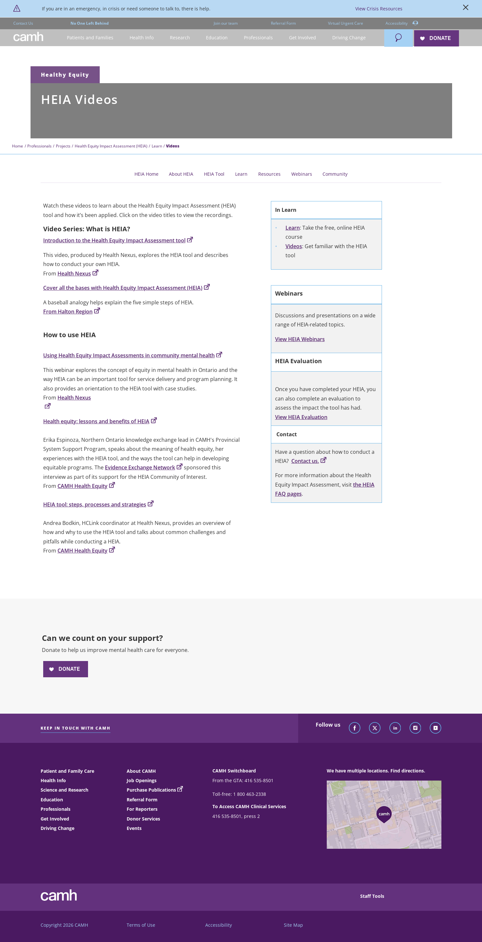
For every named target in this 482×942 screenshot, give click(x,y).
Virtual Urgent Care (345, 23)
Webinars (301, 174)
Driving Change (57, 828)
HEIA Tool (214, 174)
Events (134, 828)
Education (52, 799)
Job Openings (142, 780)
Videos (293, 246)
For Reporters (142, 809)
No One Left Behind (89, 23)
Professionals (39, 146)
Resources (269, 174)
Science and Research (64, 790)
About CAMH (141, 771)
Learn (157, 146)
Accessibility (402, 23)
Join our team (226, 23)
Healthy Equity (65, 74)
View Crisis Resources (378, 9)
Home (17, 146)
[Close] (466, 9)
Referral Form (283, 23)
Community (335, 174)
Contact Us (23, 23)
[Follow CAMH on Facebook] (355, 728)
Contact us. (308, 461)
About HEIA (181, 174)
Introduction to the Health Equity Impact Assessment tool (118, 240)
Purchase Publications (151, 790)
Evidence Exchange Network (144, 467)
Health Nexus (77, 273)
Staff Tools (372, 896)
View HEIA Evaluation (301, 417)
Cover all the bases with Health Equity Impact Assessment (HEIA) (126, 287)
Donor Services (143, 819)
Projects (63, 146)
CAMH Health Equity (86, 486)
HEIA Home (146, 174)
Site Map (293, 925)
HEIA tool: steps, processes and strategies (98, 504)
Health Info (53, 780)
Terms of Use (141, 925)
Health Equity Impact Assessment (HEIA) (111, 146)
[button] (90, 37)
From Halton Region (71, 311)
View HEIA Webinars (300, 339)
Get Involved (55, 819)
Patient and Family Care (67, 771)
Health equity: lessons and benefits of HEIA (100, 421)
